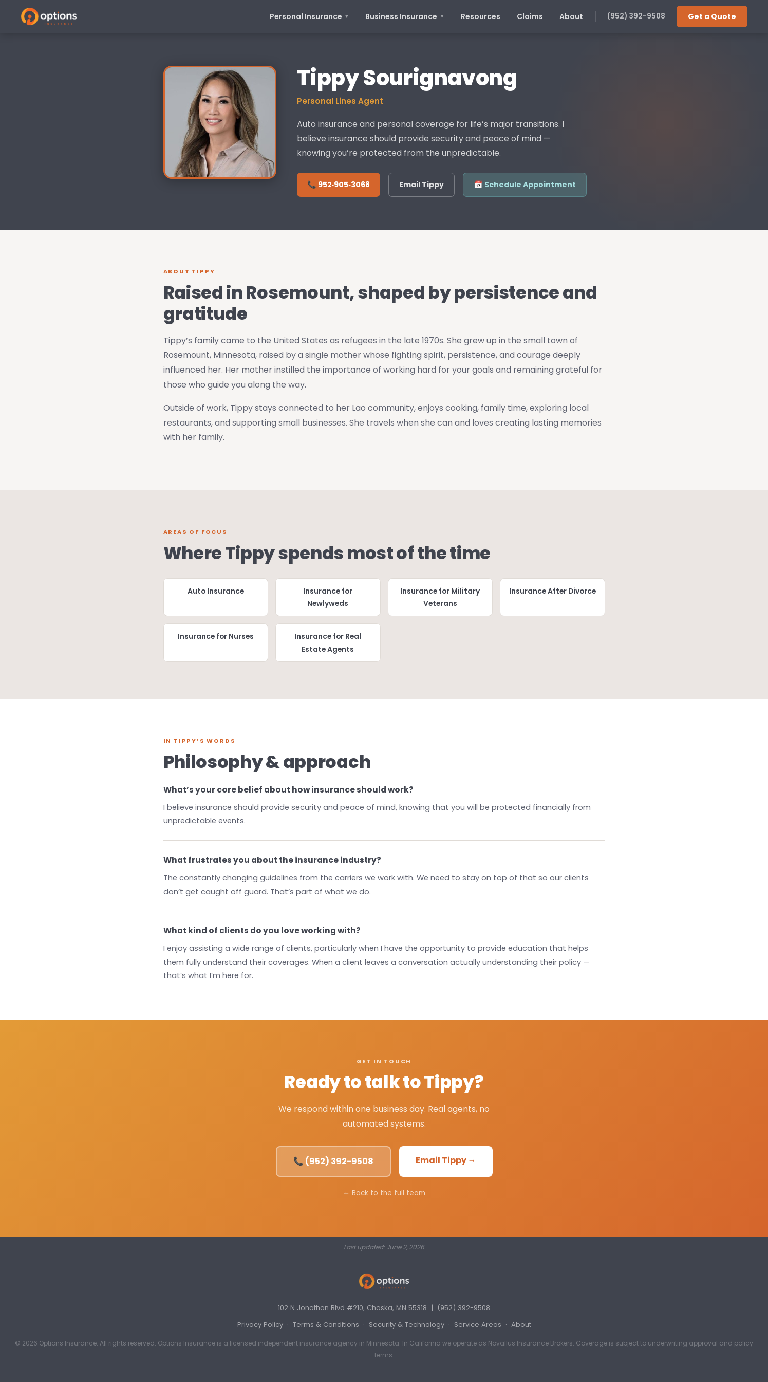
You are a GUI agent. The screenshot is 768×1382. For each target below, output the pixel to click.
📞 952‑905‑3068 (338, 184)
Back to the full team (388, 1193)
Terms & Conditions (326, 1325)
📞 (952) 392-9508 (333, 1161)
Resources (480, 16)
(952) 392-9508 (636, 16)
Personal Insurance (309, 16)
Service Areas (477, 1325)
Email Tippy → (446, 1160)
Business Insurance (404, 16)
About (571, 16)
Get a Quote (712, 16)
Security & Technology (406, 1325)
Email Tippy (421, 184)
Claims (530, 16)
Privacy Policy (260, 1325)
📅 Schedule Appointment (525, 184)
